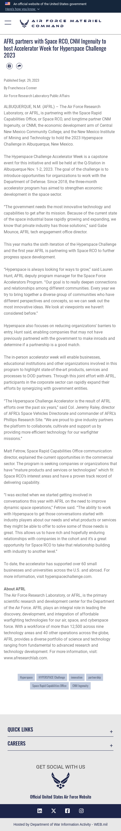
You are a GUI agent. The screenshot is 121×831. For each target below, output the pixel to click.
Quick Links (20, 729)
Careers (17, 743)
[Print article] (9, 66)
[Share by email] (19, 66)
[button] (22, 9)
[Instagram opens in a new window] (81, 811)
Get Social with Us (60, 767)
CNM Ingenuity (80, 685)
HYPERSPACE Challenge (52, 677)
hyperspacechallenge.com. (68, 576)
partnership (94, 677)
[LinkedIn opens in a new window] (39, 811)
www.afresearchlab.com (25, 658)
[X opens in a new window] (53, 811)
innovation (76, 677)
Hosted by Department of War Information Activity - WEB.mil (60, 824)
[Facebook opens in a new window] (67, 811)
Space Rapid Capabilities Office (49, 685)
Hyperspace (26, 677)
